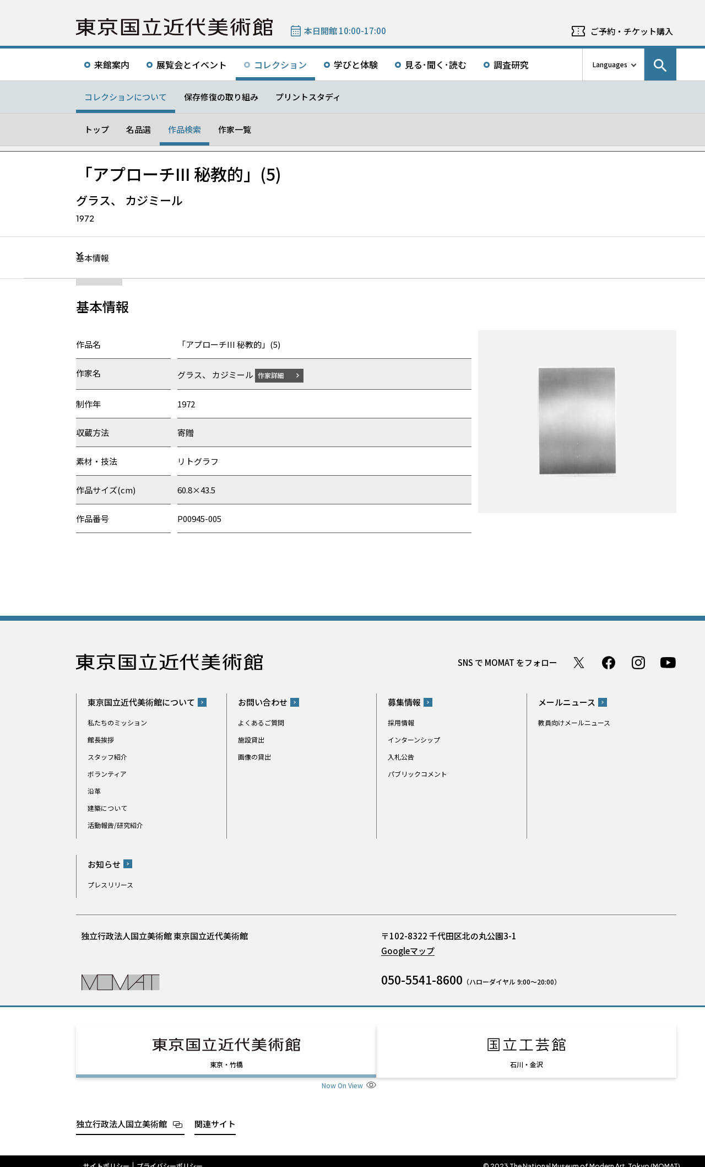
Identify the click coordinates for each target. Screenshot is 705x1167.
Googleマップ (408, 950)
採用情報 (401, 722)
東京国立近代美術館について (141, 702)
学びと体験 (356, 64)
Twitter (579, 662)
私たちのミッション (117, 722)
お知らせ (104, 863)
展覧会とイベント (191, 64)
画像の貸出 (254, 756)
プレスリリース (110, 884)
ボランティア (107, 773)
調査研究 (511, 64)
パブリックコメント (417, 773)
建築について (107, 808)
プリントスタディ (308, 97)
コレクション (280, 64)
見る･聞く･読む (436, 64)
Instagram (638, 662)
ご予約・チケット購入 (631, 31)
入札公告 (401, 756)
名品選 (138, 129)
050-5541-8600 (422, 979)
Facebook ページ (608, 662)
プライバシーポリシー (170, 1156)
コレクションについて (125, 97)
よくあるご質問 (261, 722)
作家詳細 (277, 374)
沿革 (94, 790)
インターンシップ (414, 739)
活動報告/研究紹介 (115, 825)
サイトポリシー (106, 1156)
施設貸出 (251, 739)
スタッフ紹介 (107, 756)
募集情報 (404, 702)
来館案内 (111, 64)
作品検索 (184, 129)
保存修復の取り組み (221, 97)
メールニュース (566, 702)
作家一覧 (234, 129)
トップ (96, 129)
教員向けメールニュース (574, 722)
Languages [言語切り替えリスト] (610, 64)
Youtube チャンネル (668, 662)
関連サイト (215, 1113)
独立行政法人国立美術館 (121, 1113)
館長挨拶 (101, 739)
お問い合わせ (263, 702)
